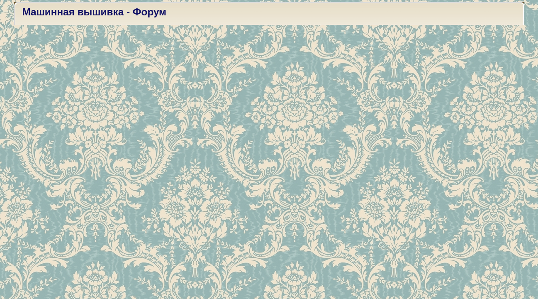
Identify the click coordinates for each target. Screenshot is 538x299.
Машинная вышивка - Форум (94, 11)
